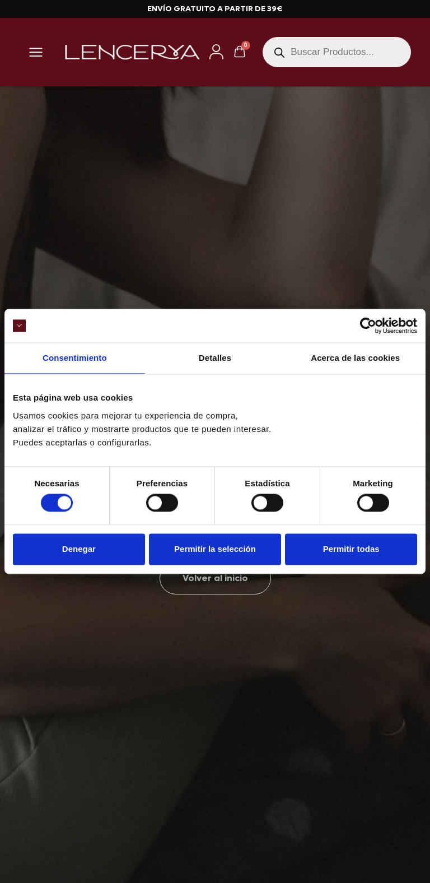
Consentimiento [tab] (75, 358)
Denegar (79, 549)
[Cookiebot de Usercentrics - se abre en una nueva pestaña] (368, 325)
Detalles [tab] (215, 358)
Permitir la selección (215, 549)
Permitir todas (351, 549)
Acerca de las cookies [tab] (355, 358)
